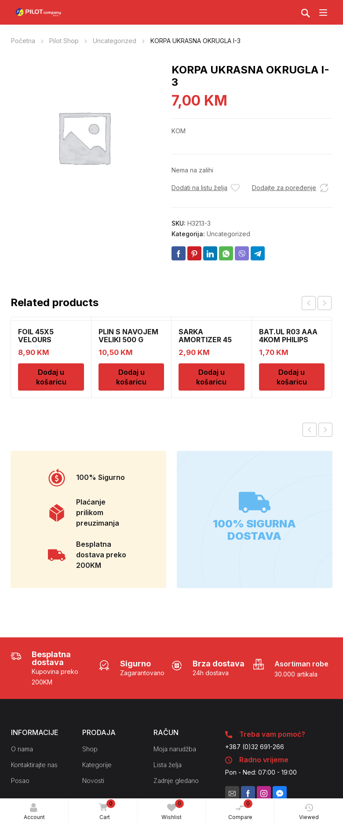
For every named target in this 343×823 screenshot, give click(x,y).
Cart (105, 810)
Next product (325, 430)
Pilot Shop (64, 40)
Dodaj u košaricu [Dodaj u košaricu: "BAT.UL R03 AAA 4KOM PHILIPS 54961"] (292, 377)
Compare (240, 809)
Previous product (310, 430)
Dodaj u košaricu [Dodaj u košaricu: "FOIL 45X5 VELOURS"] (51, 377)
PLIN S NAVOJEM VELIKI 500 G (128, 335)
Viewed (309, 811)
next (324, 303)
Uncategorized (114, 40)
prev (309, 303)
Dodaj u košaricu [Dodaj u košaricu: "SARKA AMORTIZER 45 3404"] (211, 377)
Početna (23, 40)
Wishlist (172, 809)
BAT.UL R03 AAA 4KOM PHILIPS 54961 (288, 339)
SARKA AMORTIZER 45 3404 (205, 339)
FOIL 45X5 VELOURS (36, 335)
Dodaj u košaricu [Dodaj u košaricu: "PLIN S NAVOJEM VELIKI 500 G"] (131, 377)
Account (34, 811)
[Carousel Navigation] (317, 303)
